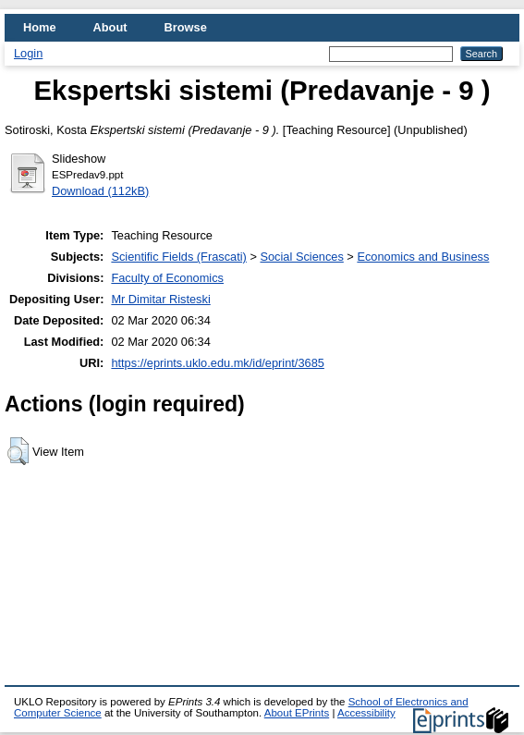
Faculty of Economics (167, 278)
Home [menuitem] (39, 27)
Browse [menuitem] (186, 27)
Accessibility (366, 712)
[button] (18, 451)
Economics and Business (423, 256)
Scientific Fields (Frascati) (178, 256)
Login (28, 53)
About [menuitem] (110, 27)
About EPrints (296, 712)
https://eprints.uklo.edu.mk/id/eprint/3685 (217, 363)
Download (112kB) (100, 191)
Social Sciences (301, 256)
